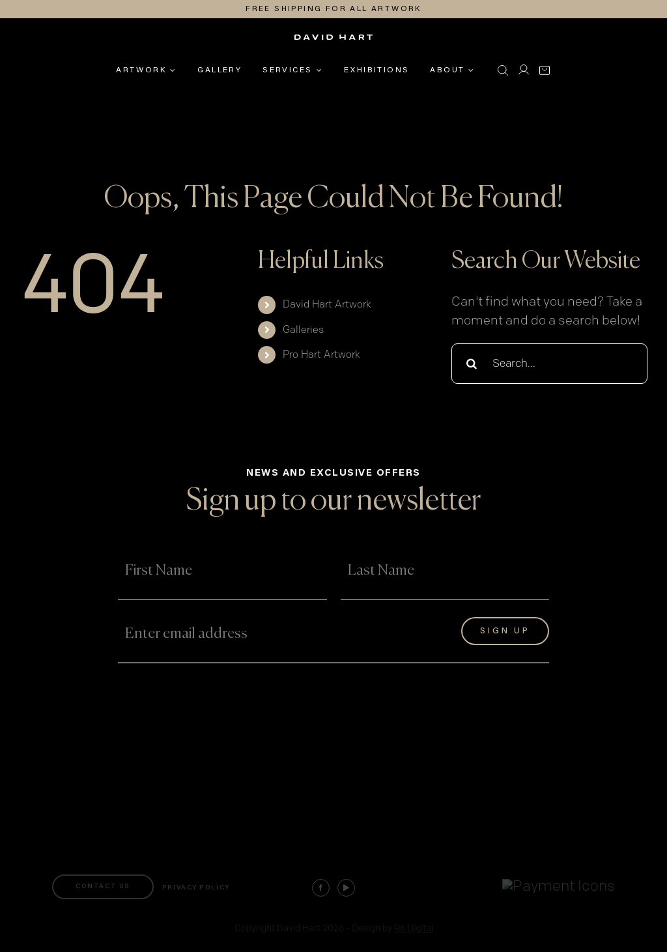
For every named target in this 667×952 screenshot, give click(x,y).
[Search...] (549, 363)
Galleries (303, 330)
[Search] (471, 363)
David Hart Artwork (327, 304)
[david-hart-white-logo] (333, 42)
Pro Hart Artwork (321, 355)
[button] (502, 70)
